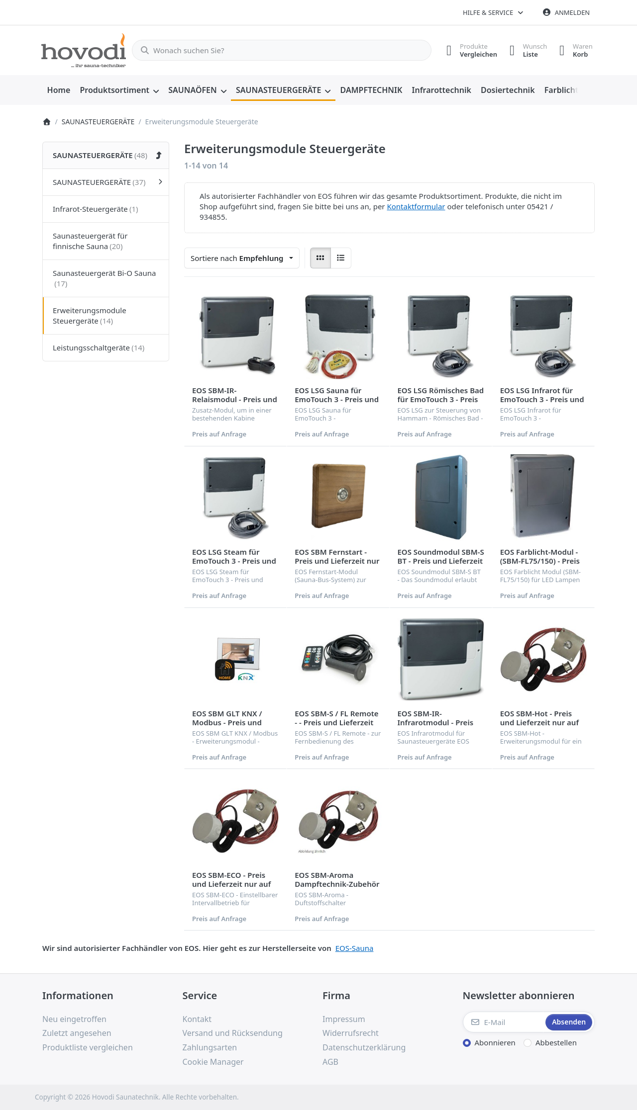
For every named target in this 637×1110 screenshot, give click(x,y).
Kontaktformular (416, 206)
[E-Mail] (503, 1022)
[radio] (320, 258)
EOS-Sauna (354, 948)
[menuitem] (58, 90)
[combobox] (277, 50)
